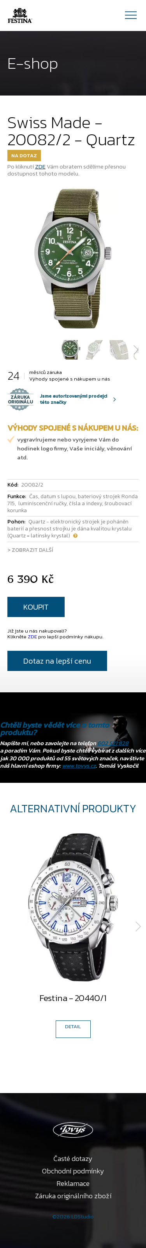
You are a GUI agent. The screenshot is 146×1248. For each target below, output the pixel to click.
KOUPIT (36, 607)
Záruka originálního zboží (73, 1196)
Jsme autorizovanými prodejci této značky (57, 399)
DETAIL (73, 1026)
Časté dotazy (73, 1158)
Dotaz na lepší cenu (57, 661)
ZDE (40, 166)
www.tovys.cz (79, 765)
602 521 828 (112, 743)
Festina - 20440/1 (72, 999)
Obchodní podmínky (73, 1171)
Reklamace (73, 1183)
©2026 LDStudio (73, 1217)
